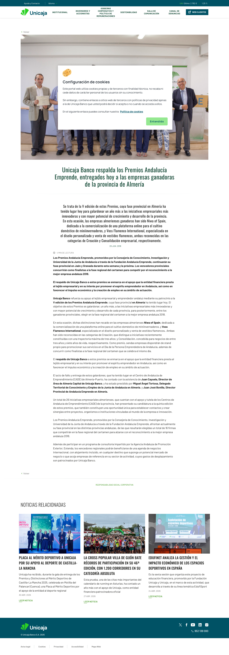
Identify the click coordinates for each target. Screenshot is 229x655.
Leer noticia (26, 600)
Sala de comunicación (151, 12)
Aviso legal (25, 646)
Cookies (41, 646)
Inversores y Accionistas (83, 12)
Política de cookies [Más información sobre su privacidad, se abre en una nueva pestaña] (131, 111)
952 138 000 (199, 631)
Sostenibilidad (128, 12)
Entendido (157, 121)
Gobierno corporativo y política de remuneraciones (106, 12)
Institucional (60, 12)
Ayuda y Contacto (32, 3)
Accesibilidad (77, 646)
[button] (25, 32)
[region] (115, 97)
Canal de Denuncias (174, 12)
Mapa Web (96, 646)
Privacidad (58, 646)
